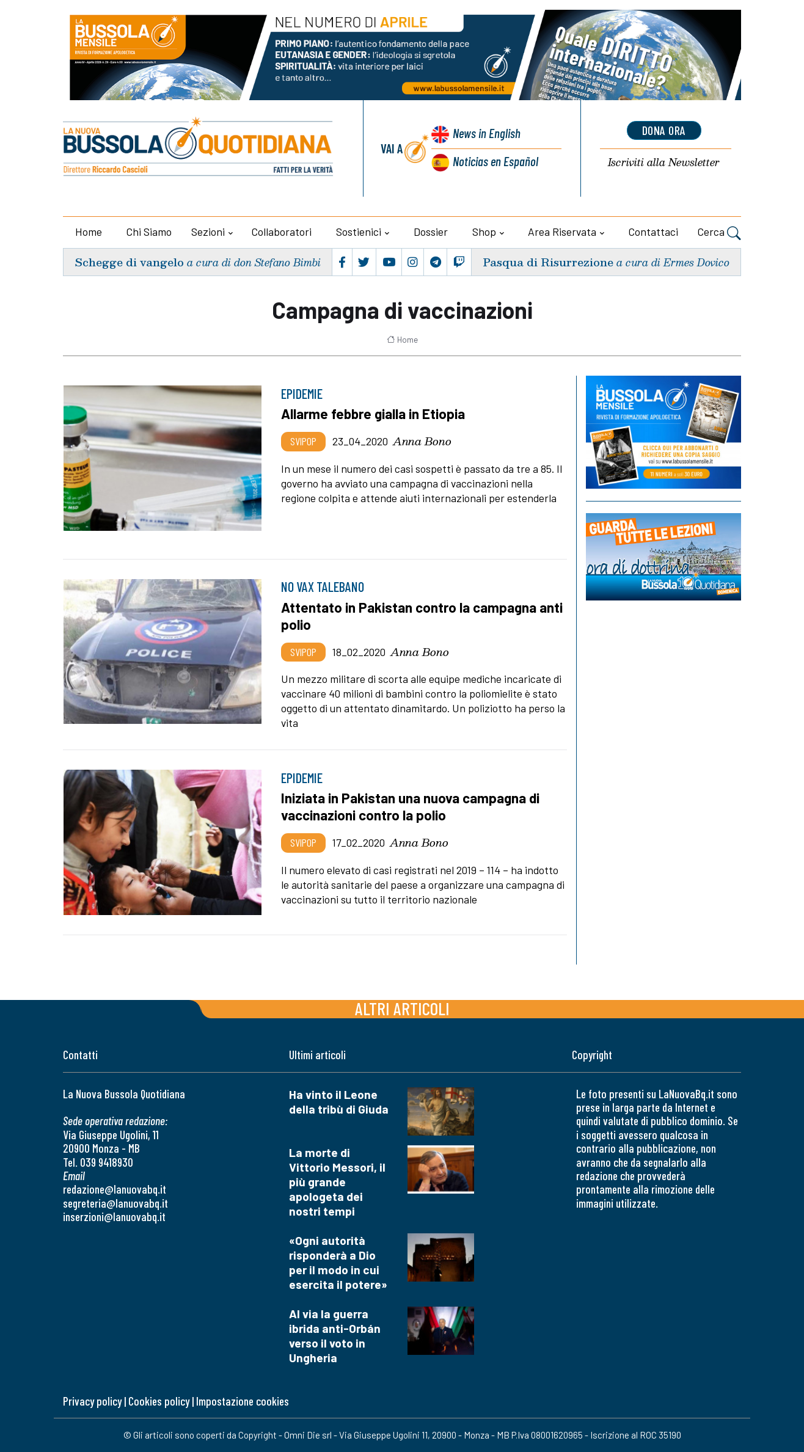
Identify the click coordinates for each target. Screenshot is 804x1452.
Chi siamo (149, 231)
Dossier (431, 231)
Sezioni (208, 231)
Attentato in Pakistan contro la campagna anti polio (422, 616)
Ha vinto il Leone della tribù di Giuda (339, 1101)
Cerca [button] (719, 233)
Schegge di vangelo (129, 262)
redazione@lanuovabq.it (114, 1189)
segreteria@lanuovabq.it (115, 1203)
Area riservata (562, 231)
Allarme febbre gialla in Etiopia (373, 413)
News (487, 132)
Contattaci (653, 231)
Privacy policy (92, 1401)
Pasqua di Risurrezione (548, 262)
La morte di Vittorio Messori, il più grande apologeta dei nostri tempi (337, 1181)
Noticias (495, 161)
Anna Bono (422, 441)
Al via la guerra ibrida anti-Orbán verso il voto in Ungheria (335, 1336)
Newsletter (664, 162)
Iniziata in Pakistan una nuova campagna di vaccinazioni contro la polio (410, 806)
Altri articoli (402, 1008)
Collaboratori (282, 231)
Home (88, 231)
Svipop (303, 441)
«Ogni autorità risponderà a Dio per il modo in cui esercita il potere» (338, 1262)
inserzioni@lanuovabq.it (114, 1216)
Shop (484, 231)
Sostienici (358, 231)
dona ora (664, 130)
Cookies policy (158, 1401)
